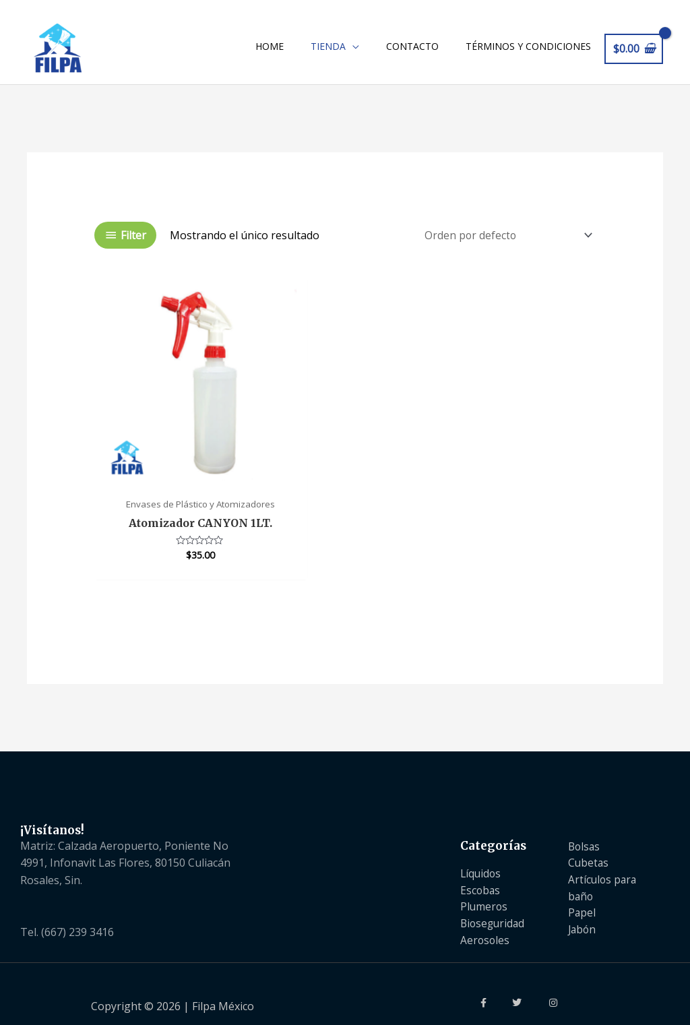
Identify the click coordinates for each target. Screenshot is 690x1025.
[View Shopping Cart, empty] (633, 50)
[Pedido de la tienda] (503, 239)
